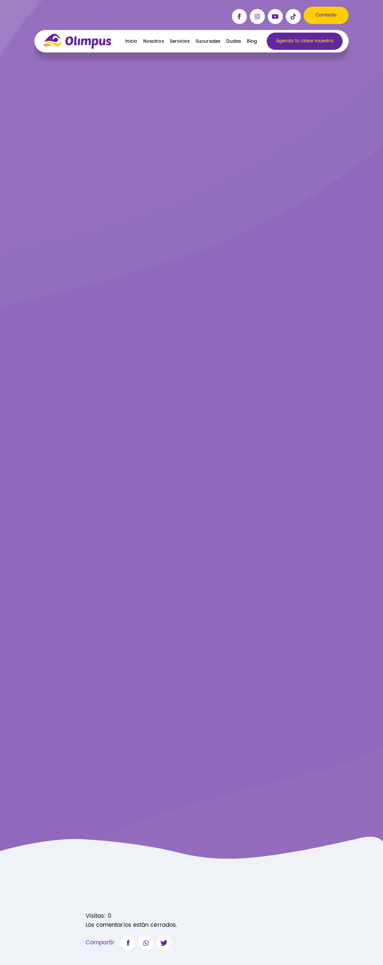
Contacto (326, 15)
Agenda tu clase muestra (305, 41)
